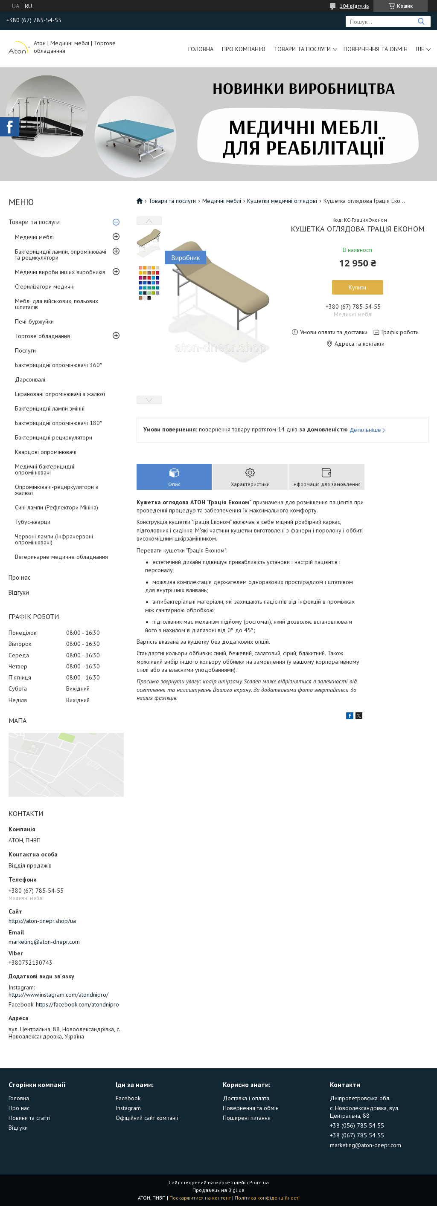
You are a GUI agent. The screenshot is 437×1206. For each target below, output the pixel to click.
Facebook (128, 1098)
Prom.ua (259, 1182)
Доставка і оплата (246, 1098)
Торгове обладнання (42, 336)
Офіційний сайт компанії (147, 1118)
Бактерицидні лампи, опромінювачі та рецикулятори (60, 254)
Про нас (20, 577)
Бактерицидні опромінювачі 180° (58, 423)
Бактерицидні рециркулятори (53, 437)
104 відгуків (354, 6)
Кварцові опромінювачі (45, 452)
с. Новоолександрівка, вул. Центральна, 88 (364, 1111)
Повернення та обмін (376, 49)
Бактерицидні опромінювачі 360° (58, 365)
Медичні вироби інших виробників (60, 272)
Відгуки (19, 592)
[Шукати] (421, 21)
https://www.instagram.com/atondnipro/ (58, 994)
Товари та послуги (302, 49)
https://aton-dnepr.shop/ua (42, 921)
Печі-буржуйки (34, 321)
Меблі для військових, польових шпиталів (56, 304)
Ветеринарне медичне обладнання (61, 557)
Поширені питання (247, 1118)
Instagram (128, 1108)
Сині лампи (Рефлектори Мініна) (56, 507)
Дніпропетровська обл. (360, 1098)
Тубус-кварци (32, 522)
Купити (357, 287)
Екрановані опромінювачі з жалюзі (60, 394)
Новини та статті (29, 1118)
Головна (200, 49)
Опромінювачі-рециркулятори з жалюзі (56, 490)
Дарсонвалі (30, 379)
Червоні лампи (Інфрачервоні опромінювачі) (54, 539)
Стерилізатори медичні (45, 286)
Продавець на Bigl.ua (218, 1190)
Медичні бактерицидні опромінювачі (44, 469)
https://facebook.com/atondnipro (77, 1004)
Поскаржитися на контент (200, 1197)
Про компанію (243, 49)
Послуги (25, 350)
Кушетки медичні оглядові (282, 201)
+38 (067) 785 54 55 (357, 1135)
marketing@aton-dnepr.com (44, 942)
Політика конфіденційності (267, 1197)
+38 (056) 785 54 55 (357, 1125)
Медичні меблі (34, 237)
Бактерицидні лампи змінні (49, 408)
